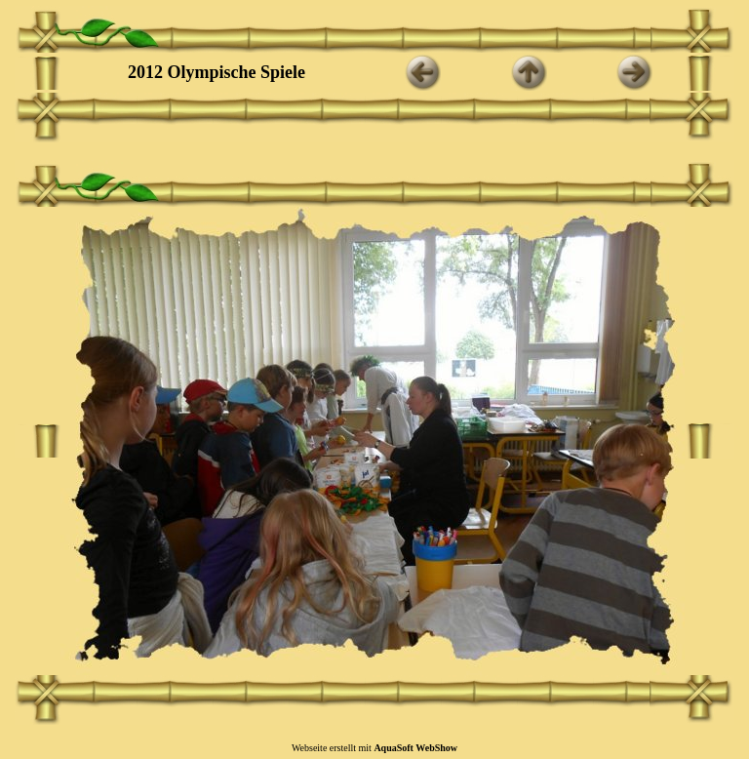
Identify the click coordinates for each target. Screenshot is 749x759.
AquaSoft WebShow (415, 747)
